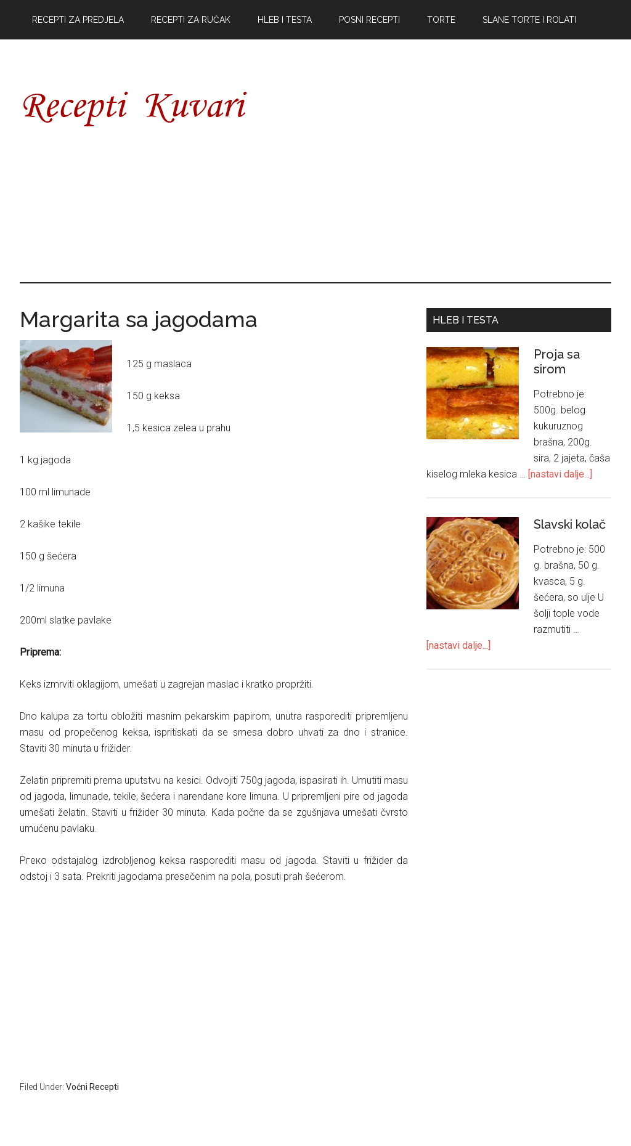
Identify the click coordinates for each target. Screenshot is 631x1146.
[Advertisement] (445, 166)
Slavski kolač (570, 524)
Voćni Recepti (92, 1087)
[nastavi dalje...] (560, 474)
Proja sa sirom (557, 361)
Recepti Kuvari (137, 108)
